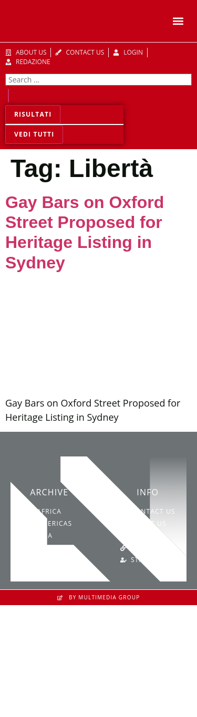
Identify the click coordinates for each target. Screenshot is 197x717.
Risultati (32, 114)
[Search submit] (8, 95)
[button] (177, 21)
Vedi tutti (34, 134)
